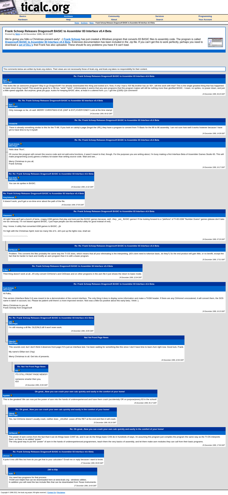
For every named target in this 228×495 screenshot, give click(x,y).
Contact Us (52, 492)
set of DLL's (26, 45)
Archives (84, 23)
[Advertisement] (114, 59)
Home (77, 23)
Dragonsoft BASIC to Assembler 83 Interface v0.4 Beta (37, 42)
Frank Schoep (72, 39)
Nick (18, 34)
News (92, 23)
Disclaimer (61, 492)
